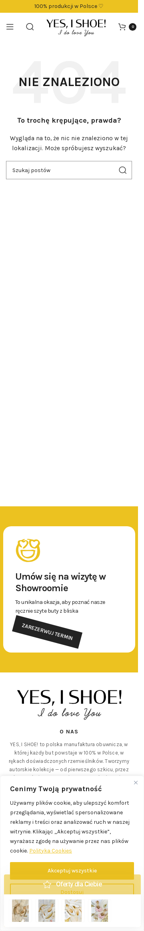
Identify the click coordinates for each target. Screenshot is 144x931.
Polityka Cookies (50, 850)
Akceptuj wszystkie (72, 870)
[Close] (135, 782)
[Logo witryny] (76, 26)
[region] (72, 853)
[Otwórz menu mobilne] (10, 27)
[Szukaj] (30, 27)
